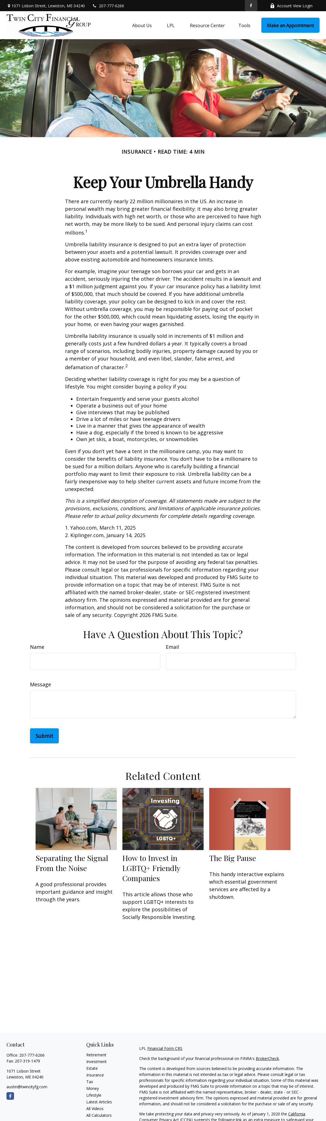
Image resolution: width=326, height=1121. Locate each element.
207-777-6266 (108, 5)
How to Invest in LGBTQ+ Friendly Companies (151, 868)
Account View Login (291, 5)
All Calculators (99, 1115)
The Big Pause (232, 858)
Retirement (96, 1054)
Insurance (95, 1075)
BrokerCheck (267, 1058)
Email (172, 646)
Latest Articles (99, 1101)
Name (37, 646)
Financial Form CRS (164, 1048)
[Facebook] (251, 5)
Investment (96, 1061)
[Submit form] (44, 735)
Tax (89, 1081)
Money (92, 1088)
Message (40, 684)
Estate (92, 1068)
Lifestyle (93, 1095)
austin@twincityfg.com (26, 1086)
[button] (142, 25)
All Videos (95, 1108)
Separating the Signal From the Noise (72, 863)
